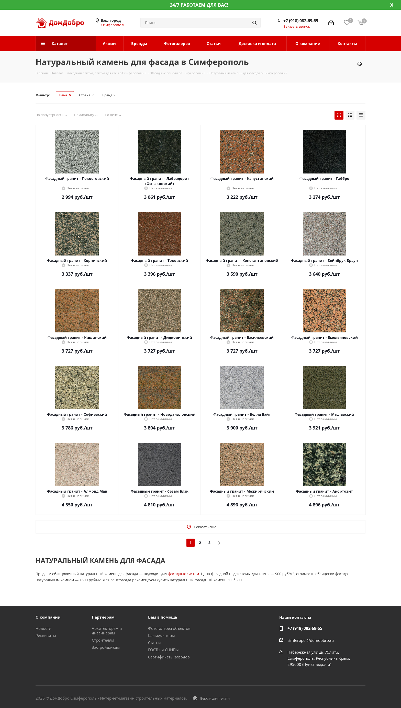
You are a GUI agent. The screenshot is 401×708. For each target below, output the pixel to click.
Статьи (154, 642)
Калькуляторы (161, 635)
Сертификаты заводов (169, 656)
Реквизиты (46, 635)
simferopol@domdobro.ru (310, 640)
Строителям (103, 640)
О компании (48, 617)
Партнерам (103, 617)
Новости (43, 628)
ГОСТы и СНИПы (163, 649)
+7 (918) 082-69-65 (300, 21)
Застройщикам (106, 647)
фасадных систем (183, 573)
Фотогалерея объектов (169, 628)
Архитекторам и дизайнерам (107, 630)
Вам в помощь (162, 617)
